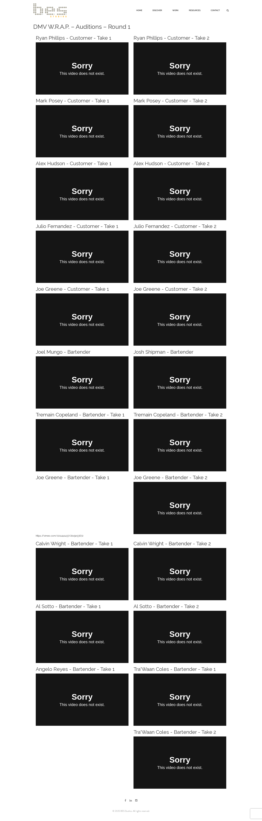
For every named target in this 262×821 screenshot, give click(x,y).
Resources (194, 10)
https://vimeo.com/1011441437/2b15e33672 (59, 535)
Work (175, 10)
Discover (157, 10)
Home (139, 10)
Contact (215, 10)
